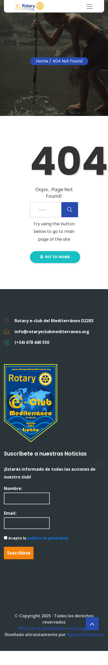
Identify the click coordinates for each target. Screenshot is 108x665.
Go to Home (55, 256)
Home (42, 61)
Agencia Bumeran (85, 634)
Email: (27, 519)
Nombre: (27, 495)
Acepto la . (36, 538)
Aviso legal (78, 628)
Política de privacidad (40, 628)
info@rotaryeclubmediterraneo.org (52, 331)
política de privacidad (47, 538)
